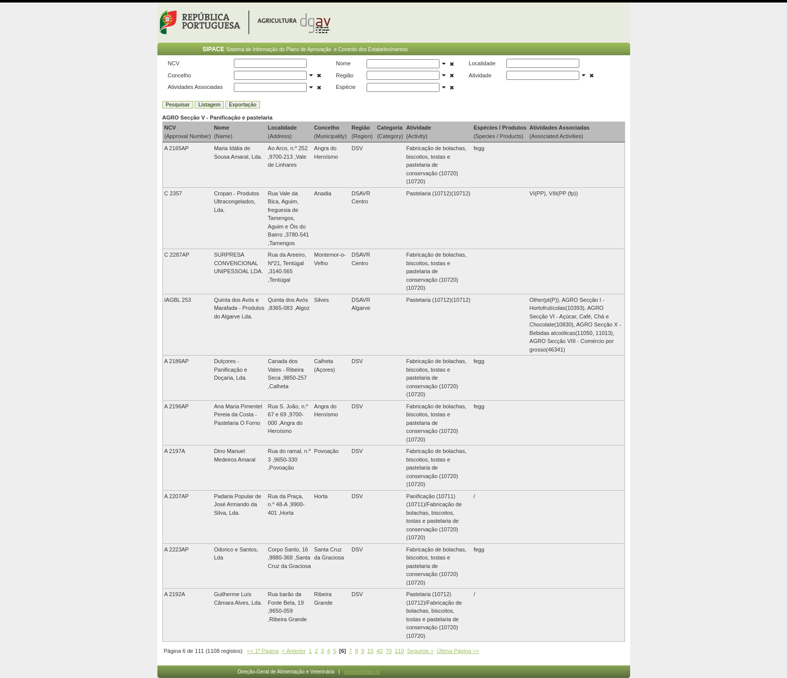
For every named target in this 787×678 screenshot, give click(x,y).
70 (389, 651)
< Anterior (294, 651)
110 (399, 651)
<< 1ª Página (263, 651)
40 (380, 651)
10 (370, 651)
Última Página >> (457, 651)
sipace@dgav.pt (362, 671)
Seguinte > (420, 651)
